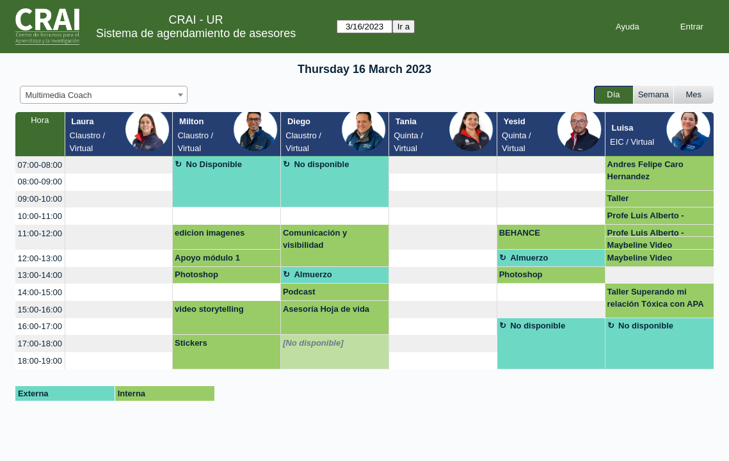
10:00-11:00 (40, 216)
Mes (694, 94)
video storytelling (209, 309)
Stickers (191, 343)
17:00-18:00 (40, 343)
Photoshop (196, 274)
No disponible (321, 164)
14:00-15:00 (40, 292)
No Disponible (214, 164)
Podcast (299, 291)
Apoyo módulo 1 (207, 258)
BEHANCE (519, 233)
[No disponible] (313, 343)
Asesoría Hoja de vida (326, 309)
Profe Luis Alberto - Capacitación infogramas (657, 218)
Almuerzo (529, 258)
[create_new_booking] (119, 165)
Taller (618, 198)
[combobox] (104, 95)
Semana (653, 94)
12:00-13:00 (40, 258)
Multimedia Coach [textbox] (59, 95)
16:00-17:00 (40, 326)
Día (613, 94)
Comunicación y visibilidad (315, 239)
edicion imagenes (209, 233)
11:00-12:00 (40, 233)
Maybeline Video (640, 245)
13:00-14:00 (40, 275)
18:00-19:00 (40, 361)
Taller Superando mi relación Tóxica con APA (655, 298)
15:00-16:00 (40, 309)
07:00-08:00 (40, 165)
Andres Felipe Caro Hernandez (645, 170)
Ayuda (627, 26)
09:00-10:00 (40, 199)
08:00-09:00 (40, 181)
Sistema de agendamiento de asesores (196, 33)
